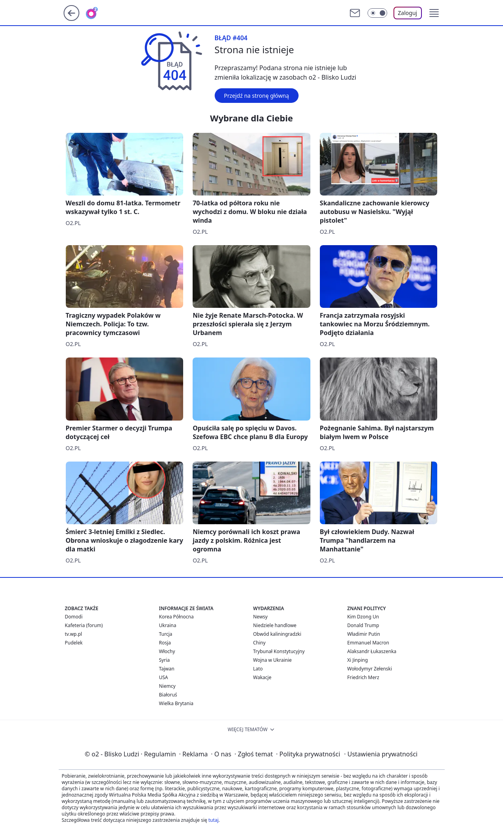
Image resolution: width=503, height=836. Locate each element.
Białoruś (168, 694)
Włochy (167, 651)
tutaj (213, 820)
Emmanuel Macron (368, 642)
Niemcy (167, 686)
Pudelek (74, 642)
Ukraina (167, 625)
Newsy (260, 616)
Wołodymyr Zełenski (369, 668)
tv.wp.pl (73, 634)
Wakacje (262, 677)
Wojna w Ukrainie (272, 660)
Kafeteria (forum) (84, 625)
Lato (258, 668)
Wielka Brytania (176, 703)
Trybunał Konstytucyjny (279, 651)
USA (163, 677)
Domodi (74, 616)
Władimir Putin (363, 634)
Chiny (259, 642)
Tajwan (166, 668)
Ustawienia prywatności (381, 754)
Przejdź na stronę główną (256, 95)
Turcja (166, 634)
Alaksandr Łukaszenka (372, 651)
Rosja (165, 642)
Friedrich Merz (363, 677)
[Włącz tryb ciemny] (377, 13)
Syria (164, 660)
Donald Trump (363, 625)
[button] (434, 13)
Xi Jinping (357, 660)
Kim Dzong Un (363, 616)
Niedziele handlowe (275, 625)
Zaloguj (407, 13)
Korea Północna (176, 616)
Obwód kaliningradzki (277, 634)
